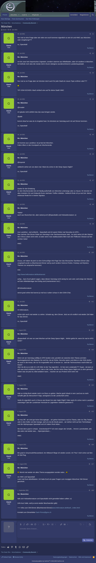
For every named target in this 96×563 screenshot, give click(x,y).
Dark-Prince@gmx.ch (43, 512)
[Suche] (93, 15)
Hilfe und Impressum (84, 557)
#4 (93, 99)
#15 (93, 411)
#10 (93, 252)
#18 (93, 490)
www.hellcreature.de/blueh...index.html (66, 508)
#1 (93, 34)
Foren (5, 15)
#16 (93, 444)
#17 (93, 464)
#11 (93, 301)
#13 (93, 349)
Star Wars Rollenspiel (32, 19)
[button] (18, 15)
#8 (93, 204)
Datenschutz (73, 557)
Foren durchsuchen (18, 19)
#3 (93, 73)
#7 (93, 180)
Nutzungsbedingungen (60, 557)
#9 (93, 224)
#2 (93, 53)
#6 (93, 154)
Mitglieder (35, 15)
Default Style (6, 557)
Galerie (24, 15)
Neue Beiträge (5, 19)
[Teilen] (90, 34)
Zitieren (91, 48)
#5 (93, 134)
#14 (93, 385)
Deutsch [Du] (18, 557)
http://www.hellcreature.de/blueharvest (31, 274)
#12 (93, 330)
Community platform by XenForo (48, 561)
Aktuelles (14, 15)
